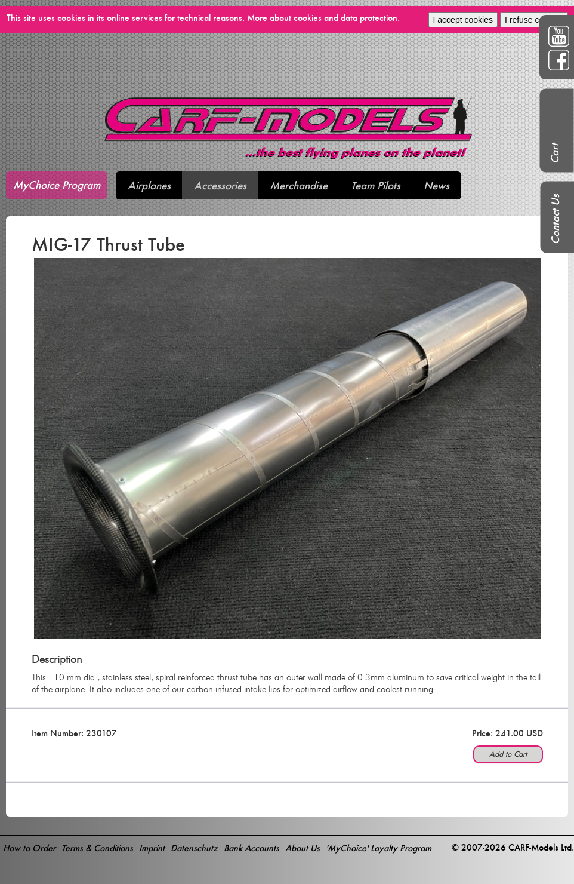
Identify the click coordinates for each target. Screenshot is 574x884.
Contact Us (555, 219)
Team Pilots (375, 185)
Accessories (220, 185)
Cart (554, 153)
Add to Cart (508, 754)
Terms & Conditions (97, 848)
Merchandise (299, 185)
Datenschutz (194, 848)
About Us (302, 848)
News (436, 185)
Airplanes (149, 185)
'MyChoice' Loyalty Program (378, 848)
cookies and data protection (345, 17)
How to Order (29, 848)
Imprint (152, 848)
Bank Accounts (251, 848)
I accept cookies (463, 19)
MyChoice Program (56, 185)
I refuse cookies (534, 19)
